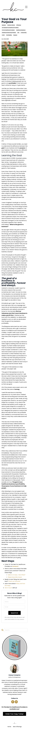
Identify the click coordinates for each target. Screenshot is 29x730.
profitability (9, 35)
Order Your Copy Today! (14, 714)
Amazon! (15, 566)
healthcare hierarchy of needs (9, 32)
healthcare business (20, 30)
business (4, 25)
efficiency (18, 25)
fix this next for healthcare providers (10, 27)
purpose (15, 35)
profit (3, 35)
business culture (11, 25)
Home (9, 727)
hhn (18, 32)
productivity (23, 32)
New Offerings (17, 727)
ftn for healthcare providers (8, 30)
